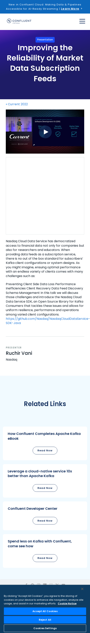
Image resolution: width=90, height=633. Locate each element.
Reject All (45, 620)
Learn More (70, 9)
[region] (45, 609)
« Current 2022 (17, 104)
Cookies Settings (45, 628)
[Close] (82, 589)
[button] (45, 443)
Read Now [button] (44, 450)
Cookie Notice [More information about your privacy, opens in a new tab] (67, 603)
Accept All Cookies (44, 611)
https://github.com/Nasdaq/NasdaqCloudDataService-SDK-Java (48, 320)
